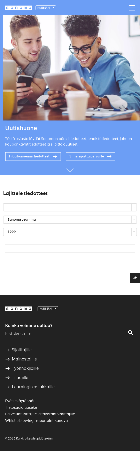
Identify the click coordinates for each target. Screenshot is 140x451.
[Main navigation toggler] (131, 8)
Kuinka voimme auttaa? (28, 325)
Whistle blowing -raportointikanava (36, 420)
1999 (12, 232)
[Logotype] (18, 8)
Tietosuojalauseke (21, 407)
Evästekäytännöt (19, 400)
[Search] (131, 333)
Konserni (43, 7)
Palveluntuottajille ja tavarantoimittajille (40, 414)
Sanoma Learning (22, 219)
